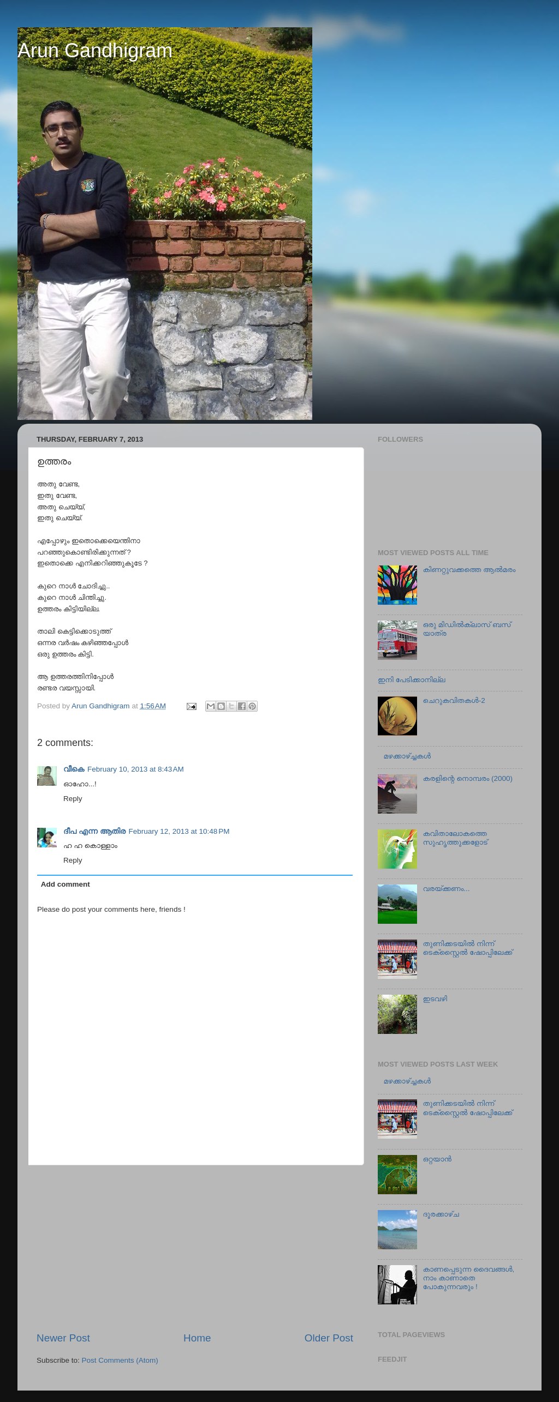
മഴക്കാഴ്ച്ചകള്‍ (407, 756)
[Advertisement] (195, 1248)
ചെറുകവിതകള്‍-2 (454, 700)
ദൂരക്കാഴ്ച (441, 1214)
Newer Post (63, 1338)
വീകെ (73, 769)
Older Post (329, 1338)
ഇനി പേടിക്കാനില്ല (411, 680)
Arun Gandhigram (95, 50)
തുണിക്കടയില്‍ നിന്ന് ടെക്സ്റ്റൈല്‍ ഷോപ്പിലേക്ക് (467, 948)
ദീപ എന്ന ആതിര (94, 831)
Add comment (65, 884)
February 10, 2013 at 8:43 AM (135, 769)
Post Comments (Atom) (120, 1360)
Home (197, 1338)
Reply (72, 799)
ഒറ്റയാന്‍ (437, 1159)
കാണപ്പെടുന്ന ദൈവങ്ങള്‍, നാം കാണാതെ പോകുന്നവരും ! (468, 1278)
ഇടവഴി (435, 999)
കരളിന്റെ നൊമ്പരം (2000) (468, 778)
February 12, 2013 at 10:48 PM (179, 831)
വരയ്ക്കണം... (446, 888)
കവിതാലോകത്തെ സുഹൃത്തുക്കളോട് (455, 837)
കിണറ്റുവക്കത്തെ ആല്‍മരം (469, 569)
